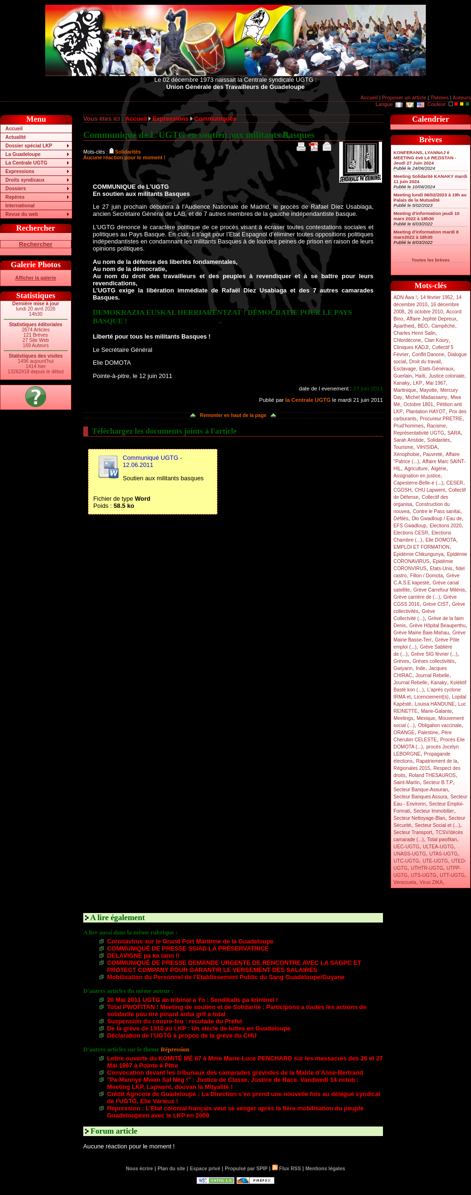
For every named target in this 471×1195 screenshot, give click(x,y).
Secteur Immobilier (433, 811)
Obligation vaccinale (439, 725)
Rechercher (35, 244)
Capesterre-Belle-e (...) (418, 483)
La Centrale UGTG (26, 162)
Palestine (428, 732)
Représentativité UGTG (418, 433)
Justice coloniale (446, 376)
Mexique (426, 718)
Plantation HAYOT (425, 411)
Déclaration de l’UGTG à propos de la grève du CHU (181, 1035)
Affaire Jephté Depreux (432, 318)
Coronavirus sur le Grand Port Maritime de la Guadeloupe (190, 941)
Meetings (403, 718)
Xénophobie (406, 454)
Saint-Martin (406, 782)
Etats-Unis (441, 568)
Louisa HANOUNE (435, 704)
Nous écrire (139, 1168)
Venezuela (404, 882)
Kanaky (401, 383)
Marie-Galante (436, 711)
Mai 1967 (436, 383)
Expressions (19, 171)
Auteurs (461, 97)
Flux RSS (286, 1168)
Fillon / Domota (426, 575)
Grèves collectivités (433, 661)
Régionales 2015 (411, 768)
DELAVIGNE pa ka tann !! (143, 955)
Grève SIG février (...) (434, 654)
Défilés (400, 518)
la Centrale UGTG (308, 400)
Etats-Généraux (436, 368)
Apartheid (403, 326)
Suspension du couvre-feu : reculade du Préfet (174, 1021)
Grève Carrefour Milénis (439, 590)
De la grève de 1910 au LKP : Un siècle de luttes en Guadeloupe (199, 1028)
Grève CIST (436, 604)
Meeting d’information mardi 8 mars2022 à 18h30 (426, 234)
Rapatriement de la (436, 761)
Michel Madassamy (426, 397)
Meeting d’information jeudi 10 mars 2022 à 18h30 (426, 216)
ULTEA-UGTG (438, 846)
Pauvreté (432, 454)
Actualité (15, 137)
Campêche (443, 326)
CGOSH (402, 490)
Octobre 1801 (418, 404)
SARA (454, 433)
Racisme (436, 425)
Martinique (404, 390)
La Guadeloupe (22, 154)
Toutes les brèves (431, 259)
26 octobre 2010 (425, 311)
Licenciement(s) (431, 697)
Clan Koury (436, 340)
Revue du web (21, 214)
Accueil (369, 97)
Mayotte (428, 390)
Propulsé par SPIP (246, 1168)
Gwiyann (402, 668)
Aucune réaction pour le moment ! (124, 157)
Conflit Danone (428, 354)
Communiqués (215, 118)
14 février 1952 (436, 297)
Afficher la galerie (35, 278)
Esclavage (404, 368)
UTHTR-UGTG (427, 868)
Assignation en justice (417, 475)
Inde (420, 668)
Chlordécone (407, 340)
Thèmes (439, 97)
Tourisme (403, 447)
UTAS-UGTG (443, 853)
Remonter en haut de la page (233, 415)
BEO (423, 326)
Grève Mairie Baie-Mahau (421, 632)
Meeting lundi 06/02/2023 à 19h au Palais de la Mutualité (430, 197)
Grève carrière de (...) (416, 597)
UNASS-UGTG (409, 853)
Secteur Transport (412, 832)
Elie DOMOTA (440, 540)
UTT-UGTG (452, 875)
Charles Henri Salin (414, 333)
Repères (14, 197)
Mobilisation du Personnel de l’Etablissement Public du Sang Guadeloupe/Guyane (225, 977)
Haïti (420, 376)
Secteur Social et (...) (438, 825)
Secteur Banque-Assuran (420, 789)
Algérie (438, 468)
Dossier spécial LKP (28, 145)
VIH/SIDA (427, 447)
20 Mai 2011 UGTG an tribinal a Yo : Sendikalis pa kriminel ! (192, 999)
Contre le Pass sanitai (437, 511)
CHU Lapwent (430, 490)
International (19, 205)
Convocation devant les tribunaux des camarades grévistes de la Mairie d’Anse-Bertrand (235, 1072)
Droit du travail (425, 361)
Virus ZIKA (431, 882)
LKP (417, 383)
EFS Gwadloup (409, 525)
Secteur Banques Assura (420, 796)
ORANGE (403, 732)
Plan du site (171, 1168)
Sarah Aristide (408, 440)
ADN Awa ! (405, 297)
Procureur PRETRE (441, 418)
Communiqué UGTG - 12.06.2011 (152, 461)
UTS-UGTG (423, 875)
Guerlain (402, 376)
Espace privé (205, 1168)
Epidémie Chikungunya (418, 554)
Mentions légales (325, 1168)
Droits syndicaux (24, 180)
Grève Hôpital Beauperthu (437, 625)
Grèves (401, 661)
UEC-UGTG (406, 846)
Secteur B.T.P (438, 782)
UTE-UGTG (435, 861)
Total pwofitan (442, 839)
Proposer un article (404, 97)
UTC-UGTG (406, 861)
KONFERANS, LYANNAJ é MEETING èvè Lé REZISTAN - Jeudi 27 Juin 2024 (424, 157)
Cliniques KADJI (411, 347)
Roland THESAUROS (432, 775)
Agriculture (416, 468)
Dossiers (15, 188)
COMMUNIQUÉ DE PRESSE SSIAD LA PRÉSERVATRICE (188, 948)
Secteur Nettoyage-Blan (419, 818)
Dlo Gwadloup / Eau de (436, 518)
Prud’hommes (408, 425)
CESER (454, 483)
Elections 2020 (445, 525)
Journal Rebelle (432, 675)
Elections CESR (410, 532)
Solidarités (438, 440)
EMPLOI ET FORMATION (421, 547)
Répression (175, 1049)
